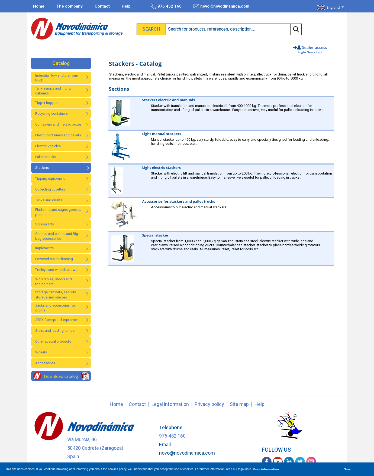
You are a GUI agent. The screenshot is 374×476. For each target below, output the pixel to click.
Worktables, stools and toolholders (53, 281)
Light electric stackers (161, 167)
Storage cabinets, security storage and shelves (55, 294)
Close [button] (346, 469)
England (333, 7)
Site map (239, 404)
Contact (102, 6)
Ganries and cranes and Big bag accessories (56, 236)
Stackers (42, 168)
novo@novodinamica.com (221, 6)
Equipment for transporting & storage (89, 33)
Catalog (61, 63)
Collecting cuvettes (50, 189)
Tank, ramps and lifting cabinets (53, 90)
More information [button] (266, 469)
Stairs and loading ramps (55, 331)
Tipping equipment (50, 178)
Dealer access (314, 47)
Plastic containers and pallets (58, 135)
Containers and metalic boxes (58, 124)
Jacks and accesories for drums (55, 307)
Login (302, 52)
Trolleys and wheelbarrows (56, 270)
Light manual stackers (161, 133)
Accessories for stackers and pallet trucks (178, 201)
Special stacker (155, 235)
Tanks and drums (48, 200)
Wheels (41, 352)
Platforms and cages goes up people (58, 212)
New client (315, 52)
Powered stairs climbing (54, 259)
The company (69, 6)
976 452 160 (166, 6)
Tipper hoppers (47, 103)
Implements (44, 248)
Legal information (170, 404)
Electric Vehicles (48, 146)
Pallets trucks (45, 157)
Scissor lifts (44, 224)
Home (38, 6)
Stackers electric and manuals (168, 99)
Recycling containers (51, 113)
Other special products (53, 341)
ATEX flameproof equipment (57, 320)
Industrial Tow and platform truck (56, 77)
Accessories (45, 363)
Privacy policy (209, 404)
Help (126, 6)
